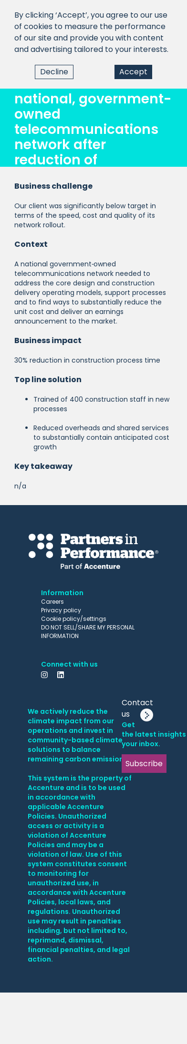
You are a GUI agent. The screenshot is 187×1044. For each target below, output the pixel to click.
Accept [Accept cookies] (133, 71)
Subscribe (144, 763)
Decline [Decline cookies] (54, 71)
